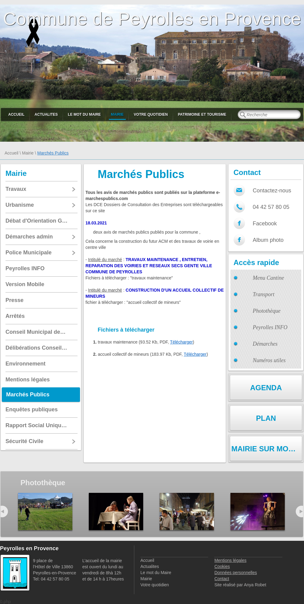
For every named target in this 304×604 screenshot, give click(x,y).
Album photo (268, 240)
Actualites (46, 114)
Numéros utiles (269, 360)
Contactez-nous (272, 190)
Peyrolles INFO (270, 327)
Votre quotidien (151, 114)
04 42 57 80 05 (271, 207)
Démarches (265, 344)
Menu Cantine (268, 278)
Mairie (117, 114)
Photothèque (266, 311)
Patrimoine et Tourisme (202, 114)
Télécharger (181, 342)
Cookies (222, 566)
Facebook (265, 223)
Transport (263, 294)
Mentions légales (230, 560)
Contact (221, 578)
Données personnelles (235, 572)
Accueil (16, 114)
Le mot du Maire (84, 114)
